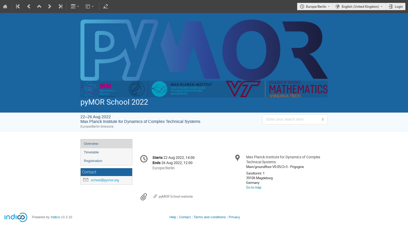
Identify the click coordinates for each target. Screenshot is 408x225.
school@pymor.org (105, 180)
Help (172, 217)
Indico (55, 217)
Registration (93, 161)
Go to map (253, 187)
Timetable (91, 152)
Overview (91, 144)
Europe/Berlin (316, 6)
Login (399, 6)
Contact (185, 217)
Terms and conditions (210, 217)
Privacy (234, 217)
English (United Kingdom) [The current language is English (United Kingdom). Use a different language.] (360, 6)
